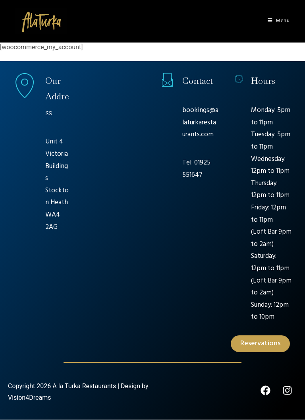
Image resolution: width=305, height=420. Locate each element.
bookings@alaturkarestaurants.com (200, 122)
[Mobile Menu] (279, 21)
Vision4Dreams (29, 398)
